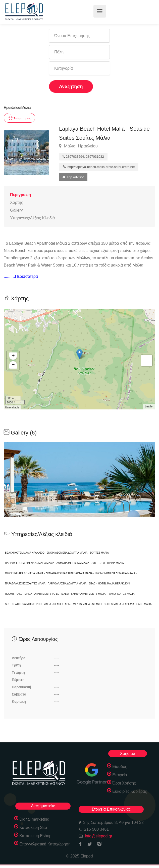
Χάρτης (16, 202)
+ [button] (13, 356)
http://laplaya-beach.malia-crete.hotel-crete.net (99, 167)
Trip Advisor (73, 177)
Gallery (16, 210)
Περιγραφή (20, 195)
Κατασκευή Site (33, 827)
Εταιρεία (119, 775)
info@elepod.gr (98, 836)
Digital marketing (34, 819)
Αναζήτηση (71, 86)
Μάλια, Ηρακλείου (78, 146)
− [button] (13, 365)
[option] (79, 479)
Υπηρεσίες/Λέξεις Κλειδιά (32, 218)
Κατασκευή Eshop (35, 836)
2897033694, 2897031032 (83, 156)
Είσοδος (119, 766)
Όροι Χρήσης (124, 783)
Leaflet (149, 406)
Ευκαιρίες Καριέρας (129, 791)
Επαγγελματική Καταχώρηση (45, 844)
